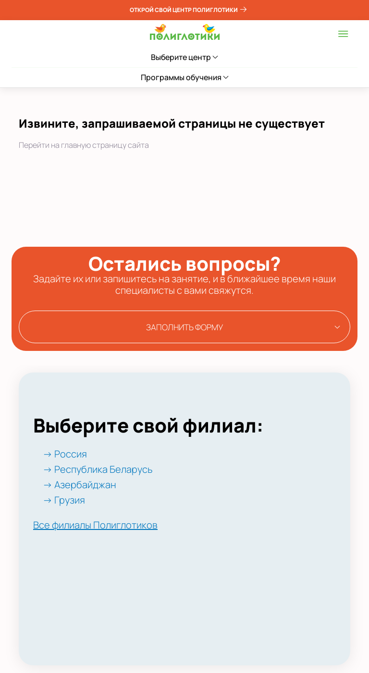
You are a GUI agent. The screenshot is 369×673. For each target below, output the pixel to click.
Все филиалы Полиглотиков (95, 524)
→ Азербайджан (79, 484)
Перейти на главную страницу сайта (84, 145)
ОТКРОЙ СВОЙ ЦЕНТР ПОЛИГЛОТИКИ (188, 10)
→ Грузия (64, 499)
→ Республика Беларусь (97, 469)
